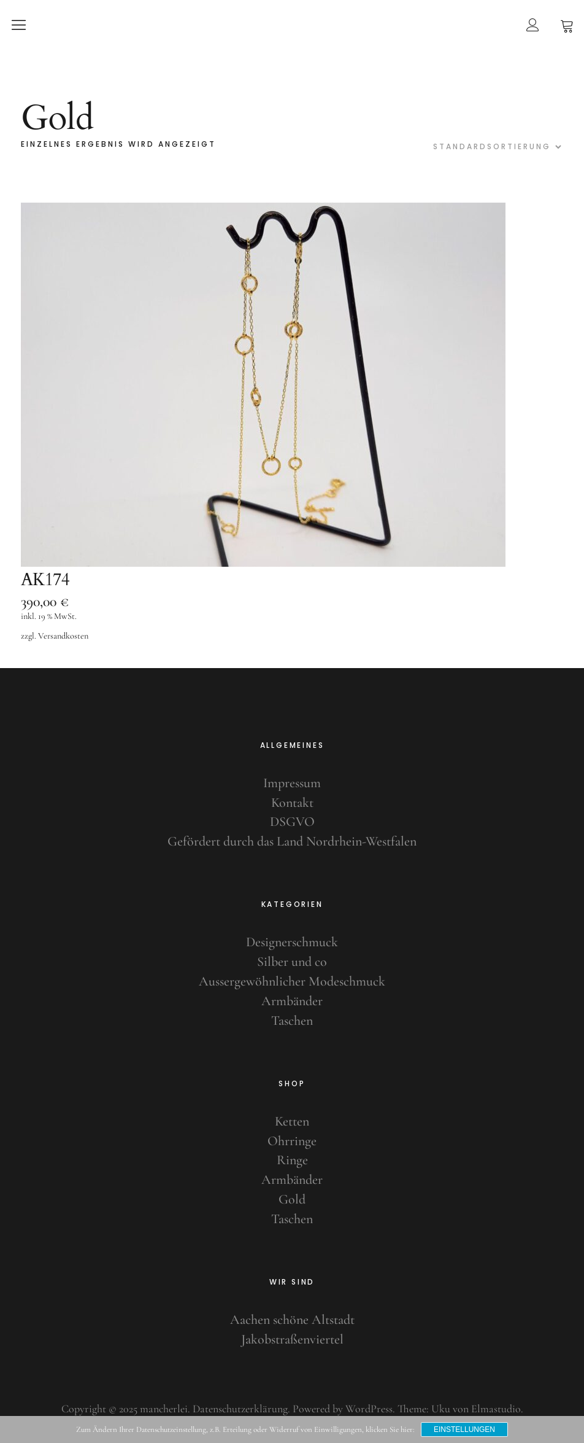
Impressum (292, 783)
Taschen (292, 1021)
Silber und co (292, 962)
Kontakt (292, 803)
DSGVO (292, 822)
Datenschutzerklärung (240, 1408)
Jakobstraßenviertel (292, 1339)
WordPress (369, 1408)
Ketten (292, 1121)
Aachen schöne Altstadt (292, 1320)
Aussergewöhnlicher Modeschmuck (292, 981)
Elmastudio (496, 1408)
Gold (292, 1199)
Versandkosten (63, 636)
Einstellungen (464, 1429)
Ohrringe (292, 1141)
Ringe (292, 1160)
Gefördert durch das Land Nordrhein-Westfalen (292, 841)
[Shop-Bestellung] (495, 147)
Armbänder (292, 1001)
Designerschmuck (292, 942)
